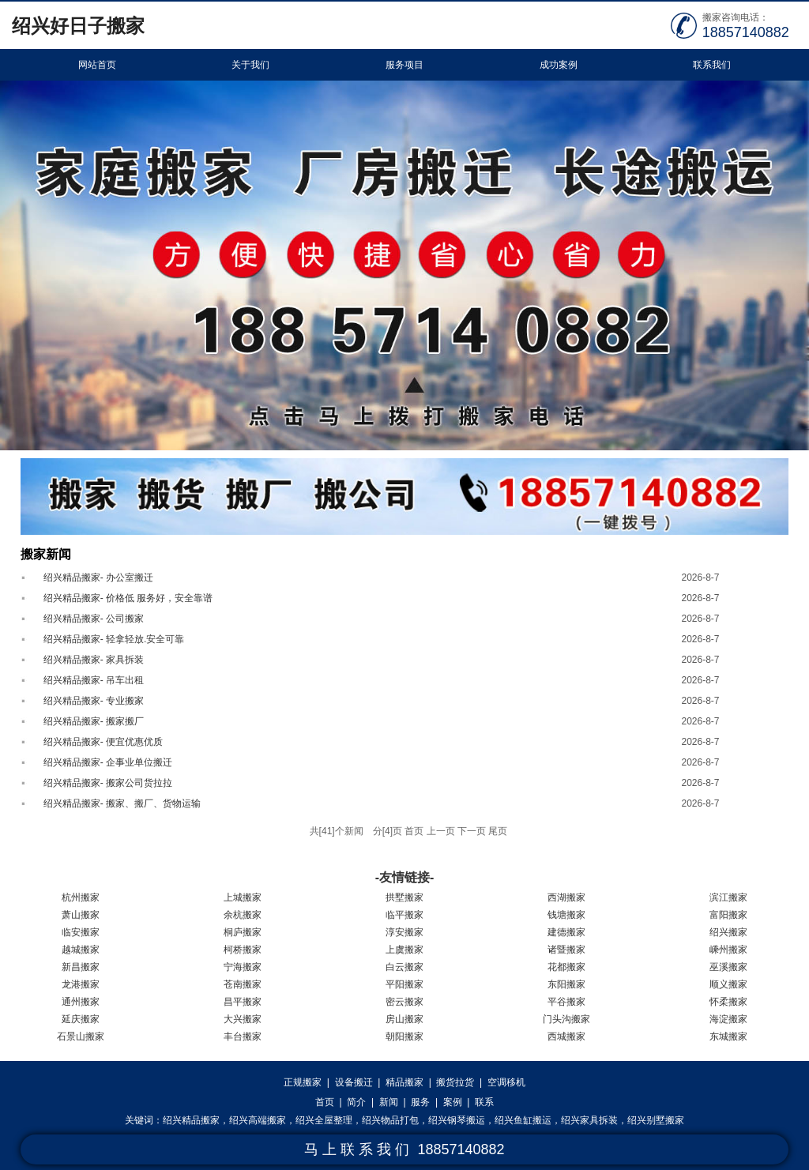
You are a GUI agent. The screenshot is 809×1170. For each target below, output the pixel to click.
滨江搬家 (728, 897)
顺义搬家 (728, 984)
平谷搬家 (566, 1001)
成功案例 (559, 64)
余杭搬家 (243, 914)
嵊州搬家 (728, 949)
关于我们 (250, 64)
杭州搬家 (81, 897)
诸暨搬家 (566, 949)
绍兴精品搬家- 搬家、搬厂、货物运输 (122, 803)
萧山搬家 (81, 914)
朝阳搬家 (404, 1036)
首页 (324, 1102)
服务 (420, 1102)
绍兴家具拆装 (589, 1120)
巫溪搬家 (728, 966)
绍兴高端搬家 (257, 1120)
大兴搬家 (243, 1019)
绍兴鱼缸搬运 (523, 1120)
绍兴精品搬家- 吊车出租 (93, 680)
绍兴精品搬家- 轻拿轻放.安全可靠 (114, 639)
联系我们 (712, 64)
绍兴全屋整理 (323, 1120)
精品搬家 (404, 1082)
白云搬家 (404, 966)
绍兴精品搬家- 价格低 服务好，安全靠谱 (128, 598)
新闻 (388, 1102)
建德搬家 (566, 932)
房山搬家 (404, 1019)
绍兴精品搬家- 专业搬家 (93, 700)
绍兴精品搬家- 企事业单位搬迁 (107, 762)
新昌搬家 (81, 966)
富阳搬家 (728, 914)
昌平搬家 (243, 1001)
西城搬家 (566, 1036)
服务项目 (404, 64)
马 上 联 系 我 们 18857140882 (404, 1149)
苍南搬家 (243, 984)
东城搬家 (728, 1036)
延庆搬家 (81, 1019)
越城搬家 (81, 949)
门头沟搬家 (566, 1019)
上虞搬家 (404, 949)
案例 (452, 1102)
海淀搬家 (728, 1019)
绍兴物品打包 (390, 1120)
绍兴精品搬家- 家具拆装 (93, 659)
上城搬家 (243, 897)
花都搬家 (566, 966)
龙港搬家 (81, 984)
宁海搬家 (243, 966)
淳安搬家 (404, 932)
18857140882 (745, 32)
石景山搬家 (80, 1036)
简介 (356, 1102)
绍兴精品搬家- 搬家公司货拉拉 (107, 782)
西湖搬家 (566, 897)
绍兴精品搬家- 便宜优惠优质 (103, 741)
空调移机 (506, 1082)
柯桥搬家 (243, 949)
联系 (484, 1102)
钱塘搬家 (566, 914)
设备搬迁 (354, 1082)
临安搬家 (81, 932)
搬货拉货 (455, 1082)
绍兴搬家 (728, 932)
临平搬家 (404, 914)
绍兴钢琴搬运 (456, 1120)
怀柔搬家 (728, 1001)
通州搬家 (81, 1001)
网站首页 (97, 64)
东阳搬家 (566, 984)
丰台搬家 (243, 1036)
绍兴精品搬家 (191, 1120)
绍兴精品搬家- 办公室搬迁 (98, 577)
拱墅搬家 (404, 897)
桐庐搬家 (243, 932)
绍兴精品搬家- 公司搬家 (93, 618)
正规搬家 (303, 1082)
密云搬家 (404, 1001)
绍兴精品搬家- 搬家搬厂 (93, 721)
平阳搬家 (404, 984)
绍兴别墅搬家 (655, 1120)
